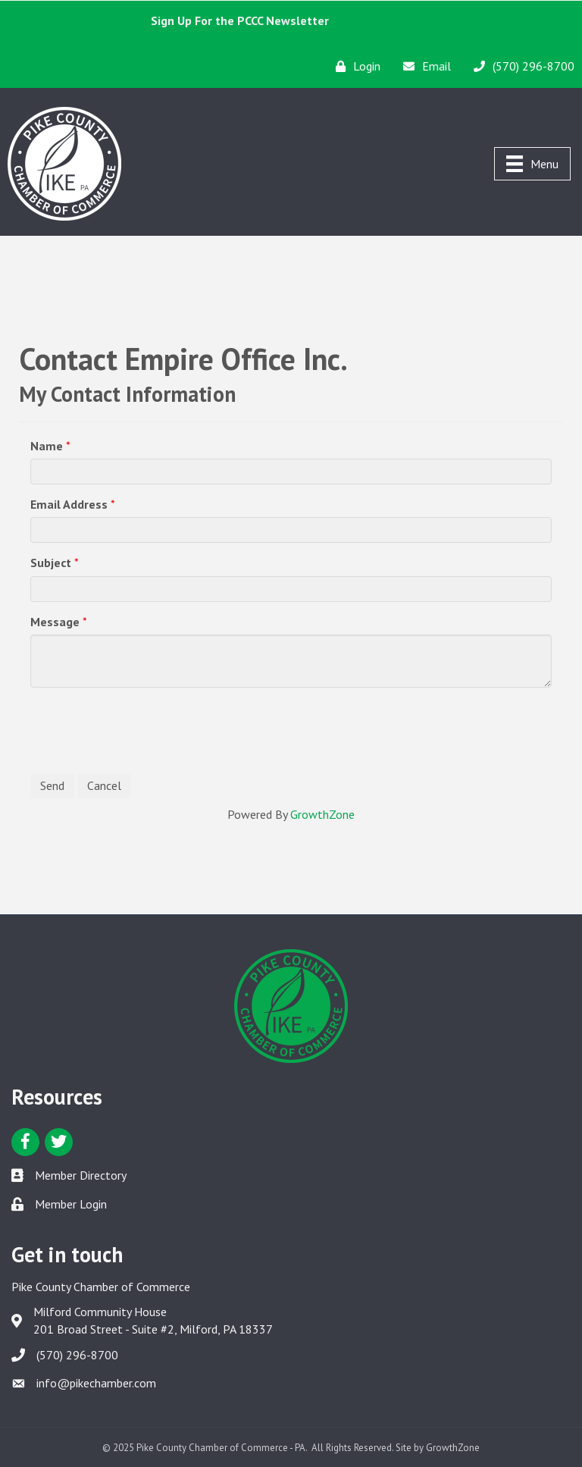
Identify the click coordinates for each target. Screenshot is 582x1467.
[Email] (423, 66)
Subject (50, 562)
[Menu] (532, 163)
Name (46, 445)
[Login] (354, 66)
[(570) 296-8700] (520, 66)
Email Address (69, 504)
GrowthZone (322, 814)
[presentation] (145, 728)
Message (55, 621)
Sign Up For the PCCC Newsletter (240, 20)
